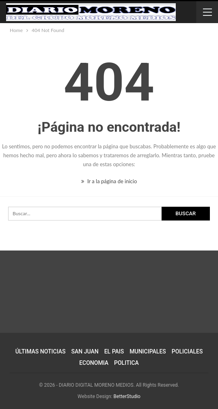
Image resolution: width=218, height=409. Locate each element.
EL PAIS (114, 351)
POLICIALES (187, 351)
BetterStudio (127, 396)
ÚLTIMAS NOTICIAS (40, 351)
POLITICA (126, 363)
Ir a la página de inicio (109, 181)
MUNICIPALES (148, 351)
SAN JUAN (85, 351)
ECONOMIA (93, 363)
